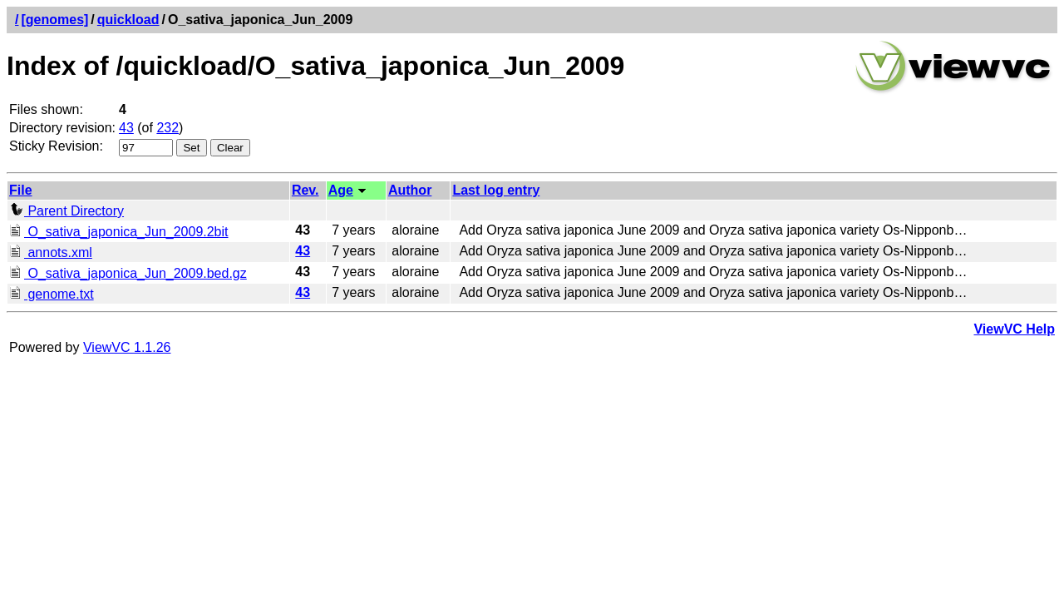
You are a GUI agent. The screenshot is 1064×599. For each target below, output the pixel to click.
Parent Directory (66, 211)
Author (409, 190)
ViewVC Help (1014, 329)
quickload (128, 19)
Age (340, 190)
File (20, 190)
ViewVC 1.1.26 (127, 347)
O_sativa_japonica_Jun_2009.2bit (119, 232)
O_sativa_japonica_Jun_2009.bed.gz (128, 273)
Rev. (305, 190)
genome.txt (51, 294)
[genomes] (54, 19)
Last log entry (495, 190)
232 (167, 128)
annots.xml (50, 252)
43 (126, 128)
